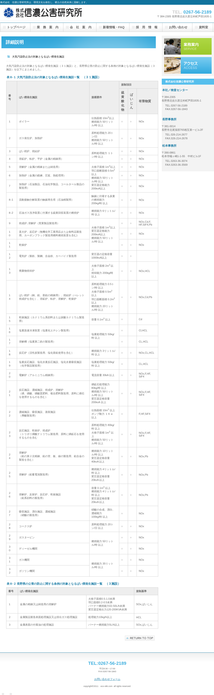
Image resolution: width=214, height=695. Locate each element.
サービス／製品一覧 (188, 46)
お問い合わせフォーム (107, 679)
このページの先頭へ (140, 638)
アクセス (188, 65)
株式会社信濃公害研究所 (47, 14)
